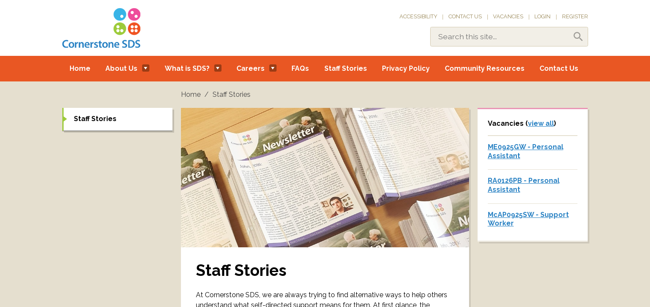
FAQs (300, 68)
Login (542, 16)
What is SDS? (187, 68)
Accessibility (418, 16)
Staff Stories (345, 68)
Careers (250, 68)
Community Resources (485, 68)
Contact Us (465, 16)
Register (575, 16)
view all (541, 123)
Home (80, 68)
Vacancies (508, 16)
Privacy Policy (406, 68)
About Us (121, 68)
